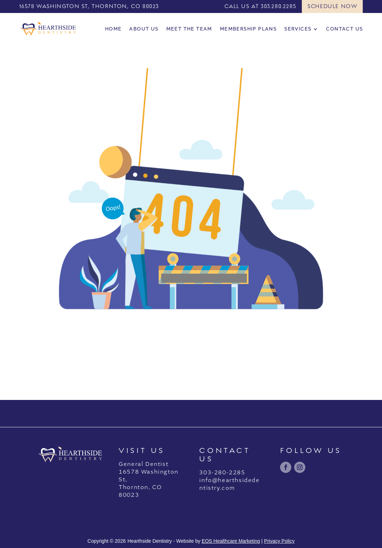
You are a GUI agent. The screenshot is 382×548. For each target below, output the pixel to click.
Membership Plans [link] (248, 29)
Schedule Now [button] (332, 6)
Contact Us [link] (344, 29)
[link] (48, 29)
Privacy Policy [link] (279, 541)
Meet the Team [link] (189, 29)
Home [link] (113, 29)
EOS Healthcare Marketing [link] (231, 541)
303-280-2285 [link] (222, 472)
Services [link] (297, 29)
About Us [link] (143, 29)
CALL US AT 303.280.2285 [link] (260, 6)
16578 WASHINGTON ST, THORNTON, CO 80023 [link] (89, 6)
